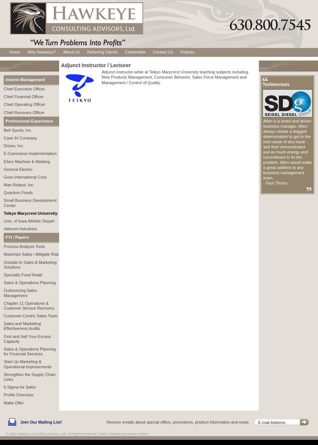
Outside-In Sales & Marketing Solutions (30, 264)
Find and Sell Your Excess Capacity (27, 339)
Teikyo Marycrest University (30, 213)
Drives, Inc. (14, 146)
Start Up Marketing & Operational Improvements (28, 364)
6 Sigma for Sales (20, 387)
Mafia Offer (14, 403)
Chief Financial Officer (24, 96)
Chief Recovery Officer (24, 112)
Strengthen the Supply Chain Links (30, 377)
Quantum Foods (18, 192)
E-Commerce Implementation (30, 153)
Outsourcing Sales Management (20, 292)
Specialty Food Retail (23, 275)
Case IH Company (20, 138)
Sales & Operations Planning (30, 282)
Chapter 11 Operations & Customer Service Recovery (29, 305)
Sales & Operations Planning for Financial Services (30, 351)
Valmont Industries (20, 229)
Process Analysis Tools (24, 246)
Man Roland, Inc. (19, 185)
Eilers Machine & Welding (27, 161)
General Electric (18, 169)
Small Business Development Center (30, 202)
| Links (101, 434)
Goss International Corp (25, 177)
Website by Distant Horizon (129, 434)
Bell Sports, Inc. (18, 130)
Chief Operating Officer (24, 104)
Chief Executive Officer (24, 89)
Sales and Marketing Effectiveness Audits (22, 326)
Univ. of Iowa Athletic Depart (29, 221)
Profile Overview (18, 395)
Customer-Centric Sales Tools (30, 316)
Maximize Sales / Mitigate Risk (31, 254)
